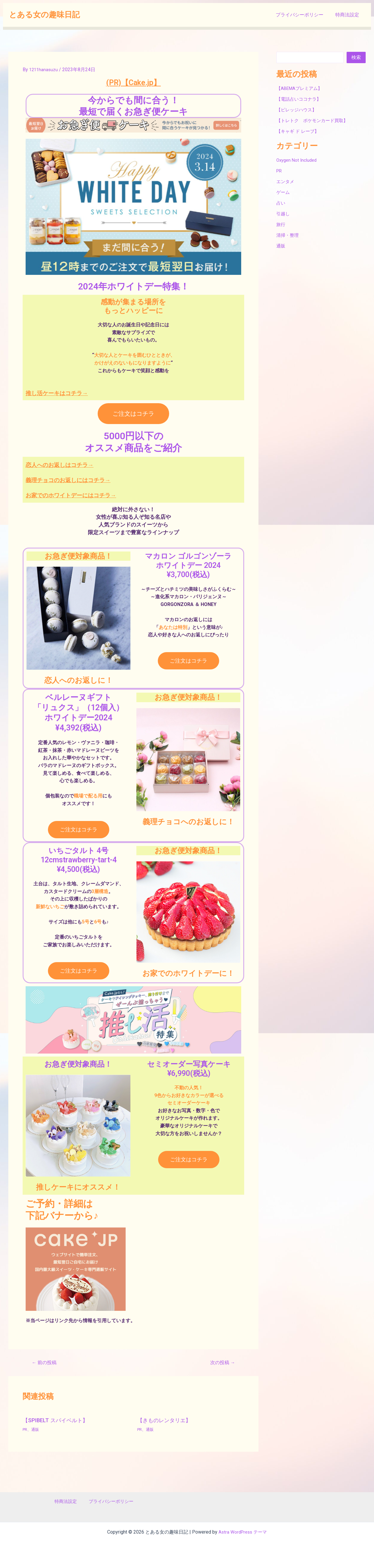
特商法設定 (348, 15)
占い (281, 203)
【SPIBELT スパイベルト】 (58, 1420)
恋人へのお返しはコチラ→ (71, 464)
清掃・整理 (288, 235)
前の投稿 (45, 1362)
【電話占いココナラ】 (300, 99)
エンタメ (285, 181)
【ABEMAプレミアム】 (300, 88)
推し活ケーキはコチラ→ (68, 392)
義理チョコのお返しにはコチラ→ (83, 479)
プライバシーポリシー (303, 15)
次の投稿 (221, 1362)
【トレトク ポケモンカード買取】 (314, 120)
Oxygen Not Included (298, 160)
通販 (36, 1429)
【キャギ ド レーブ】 (299, 131)
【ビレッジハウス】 (297, 110)
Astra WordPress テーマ (243, 1532)
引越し (283, 213)
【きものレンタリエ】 (167, 1420)
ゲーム (283, 192)
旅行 (281, 224)
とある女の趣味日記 (44, 14)
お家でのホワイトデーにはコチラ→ (87, 494)
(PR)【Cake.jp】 (133, 82)
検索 (356, 57)
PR (25, 1429)
